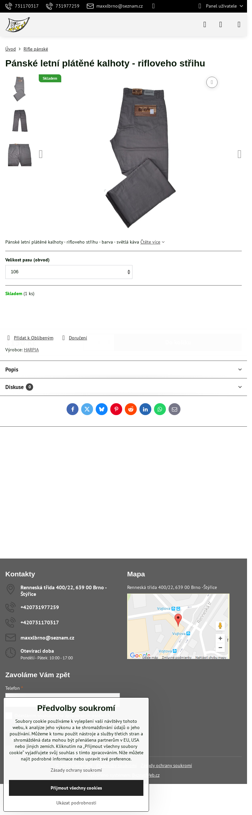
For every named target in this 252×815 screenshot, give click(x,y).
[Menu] (239, 24)
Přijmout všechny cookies (76, 788)
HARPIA (31, 350)
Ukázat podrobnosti (76, 803)
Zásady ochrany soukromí (166, 765)
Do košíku (178, 315)
